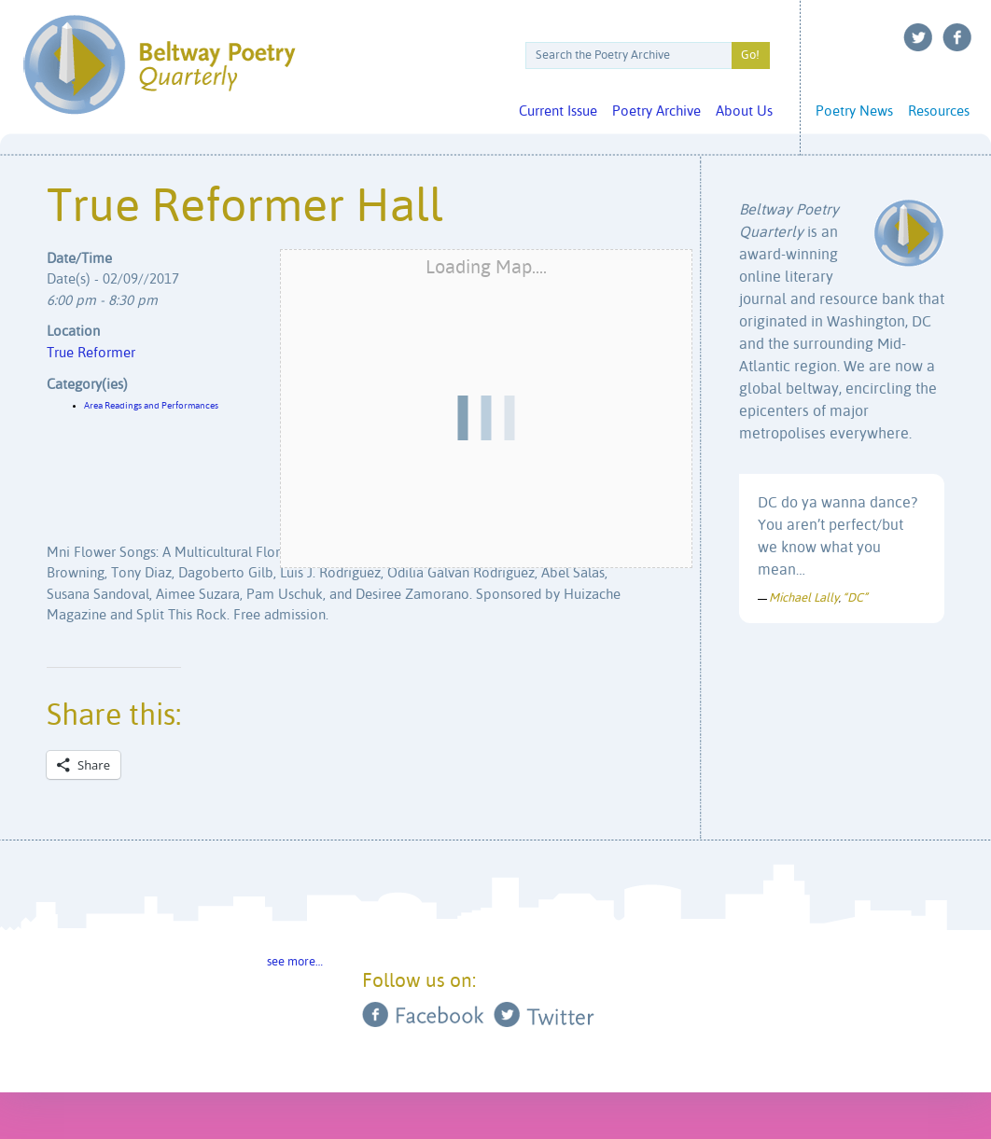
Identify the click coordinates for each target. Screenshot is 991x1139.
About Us (744, 111)
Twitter (918, 37)
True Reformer (91, 353)
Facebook (957, 37)
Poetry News (854, 111)
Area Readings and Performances (151, 405)
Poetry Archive (656, 111)
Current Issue (558, 111)
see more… (295, 962)
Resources (939, 111)
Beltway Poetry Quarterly (159, 65)
